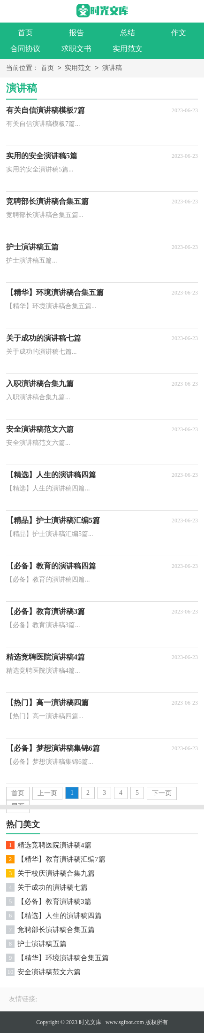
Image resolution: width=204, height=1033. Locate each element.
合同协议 (25, 49)
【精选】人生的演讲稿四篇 (59, 915)
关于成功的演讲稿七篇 (52, 887)
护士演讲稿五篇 (42, 944)
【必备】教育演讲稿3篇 (54, 901)
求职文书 (76, 49)
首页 (25, 33)
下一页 (162, 793)
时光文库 (90, 1022)
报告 (76, 33)
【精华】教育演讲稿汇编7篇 (61, 859)
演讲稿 (112, 68)
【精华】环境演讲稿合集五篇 (63, 958)
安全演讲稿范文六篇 (49, 972)
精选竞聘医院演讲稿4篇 (54, 845)
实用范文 (128, 49)
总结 (127, 33)
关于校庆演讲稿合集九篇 (56, 873)
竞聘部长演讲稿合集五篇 (56, 929)
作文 (178, 33)
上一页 (47, 793)
